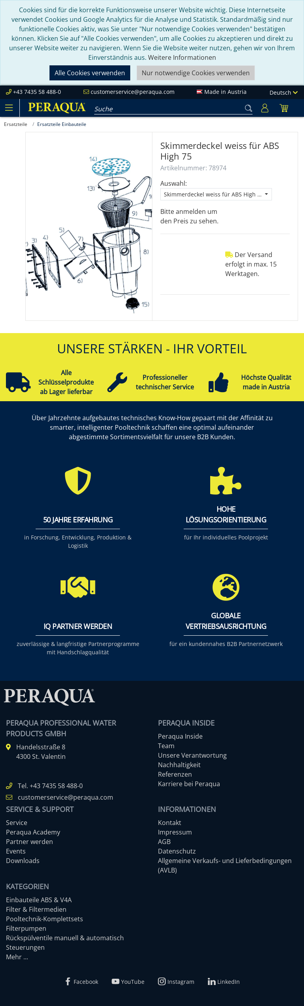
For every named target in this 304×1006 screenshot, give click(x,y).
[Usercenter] (264, 108)
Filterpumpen (26, 928)
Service (16, 822)
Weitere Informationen (182, 57)
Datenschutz (177, 851)
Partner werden (29, 841)
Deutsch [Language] (284, 92)
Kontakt (169, 822)
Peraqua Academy (33, 832)
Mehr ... (17, 957)
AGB (164, 841)
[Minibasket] (284, 108)
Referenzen (175, 774)
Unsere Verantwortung (192, 755)
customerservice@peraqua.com (133, 91)
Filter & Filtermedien (36, 909)
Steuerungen (25, 947)
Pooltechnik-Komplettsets (44, 919)
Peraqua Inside (180, 736)
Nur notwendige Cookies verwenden (196, 73)
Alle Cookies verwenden (90, 73)
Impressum (175, 832)
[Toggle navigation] (8, 108)
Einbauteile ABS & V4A (39, 899)
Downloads (23, 860)
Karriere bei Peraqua (189, 783)
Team (166, 745)
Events (16, 851)
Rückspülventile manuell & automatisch (65, 938)
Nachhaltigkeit (179, 764)
